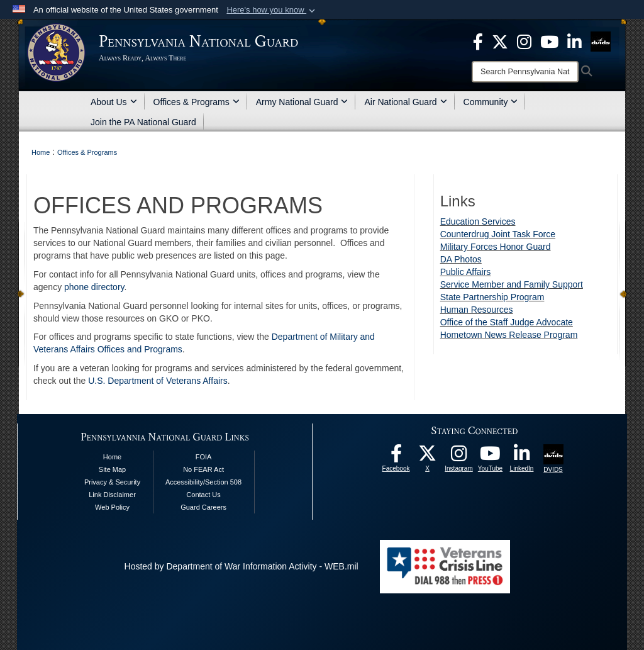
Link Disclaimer (112, 494)
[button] (272, 10)
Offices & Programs (196, 102)
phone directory (94, 287)
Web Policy (112, 507)
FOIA (204, 457)
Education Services (478, 221)
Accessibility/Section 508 (203, 482)
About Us (114, 102)
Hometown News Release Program (509, 335)
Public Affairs (465, 272)
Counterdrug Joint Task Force (497, 234)
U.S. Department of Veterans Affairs (158, 381)
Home (112, 457)
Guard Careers (203, 507)
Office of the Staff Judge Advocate (506, 322)
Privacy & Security (112, 482)
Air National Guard (405, 102)
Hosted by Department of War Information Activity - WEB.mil (241, 566)
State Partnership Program (492, 297)
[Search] (525, 71)
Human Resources (476, 310)
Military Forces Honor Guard (495, 247)
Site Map (112, 469)
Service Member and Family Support (511, 284)
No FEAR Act (203, 469)
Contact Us (203, 494)
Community (491, 102)
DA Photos (461, 259)
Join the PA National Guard (143, 122)
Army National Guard (302, 102)
